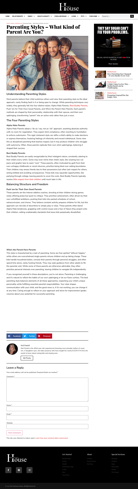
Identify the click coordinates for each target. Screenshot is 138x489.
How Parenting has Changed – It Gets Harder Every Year (119, 75)
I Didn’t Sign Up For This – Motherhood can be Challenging (118, 86)
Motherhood (18, 23)
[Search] (132, 16)
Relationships (19, 16)
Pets (84, 16)
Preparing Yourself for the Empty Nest (118, 96)
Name (9, 405)
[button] (14, 336)
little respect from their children (27, 179)
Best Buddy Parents (78, 105)
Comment (10, 376)
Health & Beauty (45, 16)
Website (9, 423)
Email (9, 414)
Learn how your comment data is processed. (51, 438)
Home (8, 16)
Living (75, 16)
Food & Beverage (62, 16)
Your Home (94, 16)
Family (31, 16)
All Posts (27, 358)
